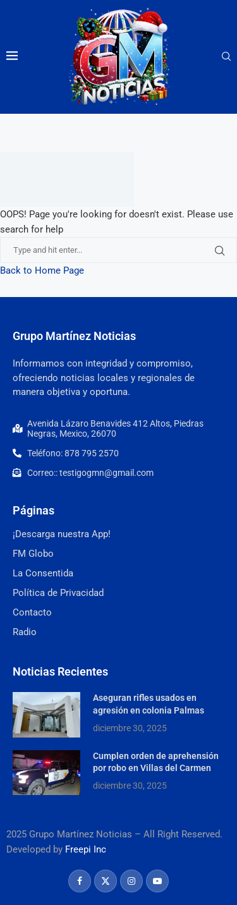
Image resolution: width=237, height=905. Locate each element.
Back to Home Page (42, 270)
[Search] (226, 57)
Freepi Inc (85, 849)
